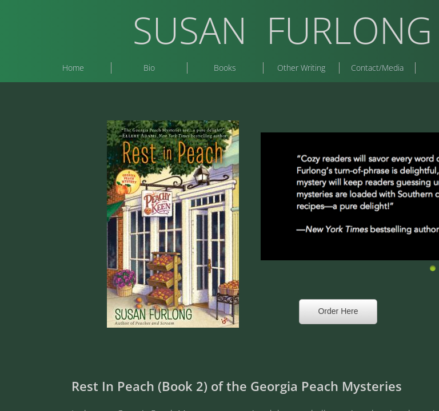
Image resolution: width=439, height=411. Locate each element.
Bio (149, 67)
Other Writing (301, 67)
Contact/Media (377, 67)
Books (225, 67)
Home (73, 67)
